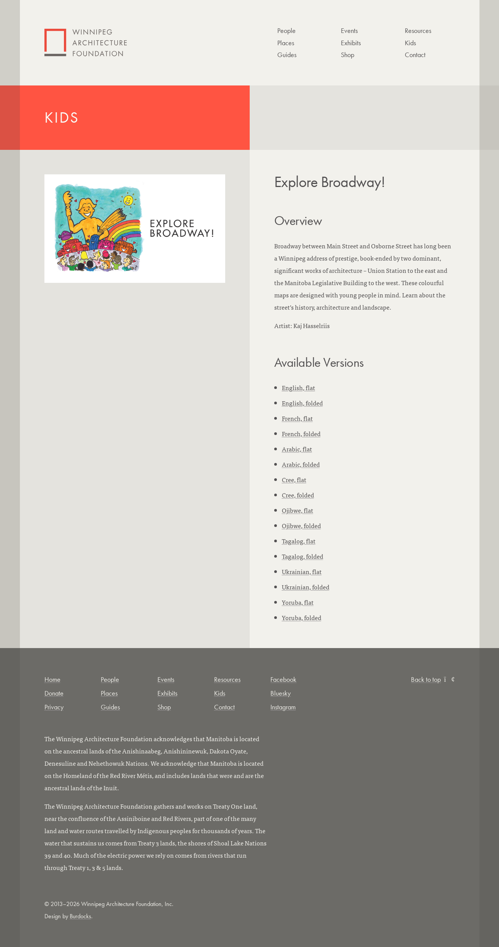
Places (285, 42)
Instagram (283, 706)
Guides (286, 54)
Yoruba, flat (298, 602)
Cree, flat (294, 479)
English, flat (298, 387)
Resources (418, 30)
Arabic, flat (297, 449)
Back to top (433, 679)
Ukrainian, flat (302, 571)
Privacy (54, 706)
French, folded (301, 433)
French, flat (297, 418)
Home (52, 679)
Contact (415, 54)
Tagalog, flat (299, 541)
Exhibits (351, 42)
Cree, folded (298, 495)
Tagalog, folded (302, 556)
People (286, 30)
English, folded (302, 403)
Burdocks (80, 916)
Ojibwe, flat (297, 510)
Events (349, 30)
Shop (347, 54)
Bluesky (280, 693)
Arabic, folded (301, 464)
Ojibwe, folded (301, 525)
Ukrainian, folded (305, 587)
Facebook (283, 679)
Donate (54, 693)
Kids (410, 42)
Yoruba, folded (301, 617)
